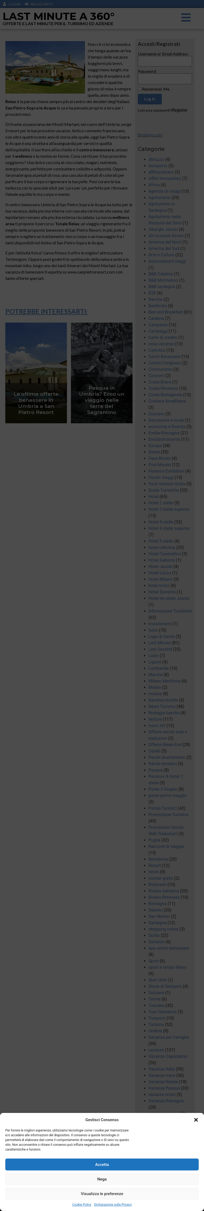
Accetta (102, 1172)
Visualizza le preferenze (102, 1201)
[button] (196, 1127)
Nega (102, 1187)
